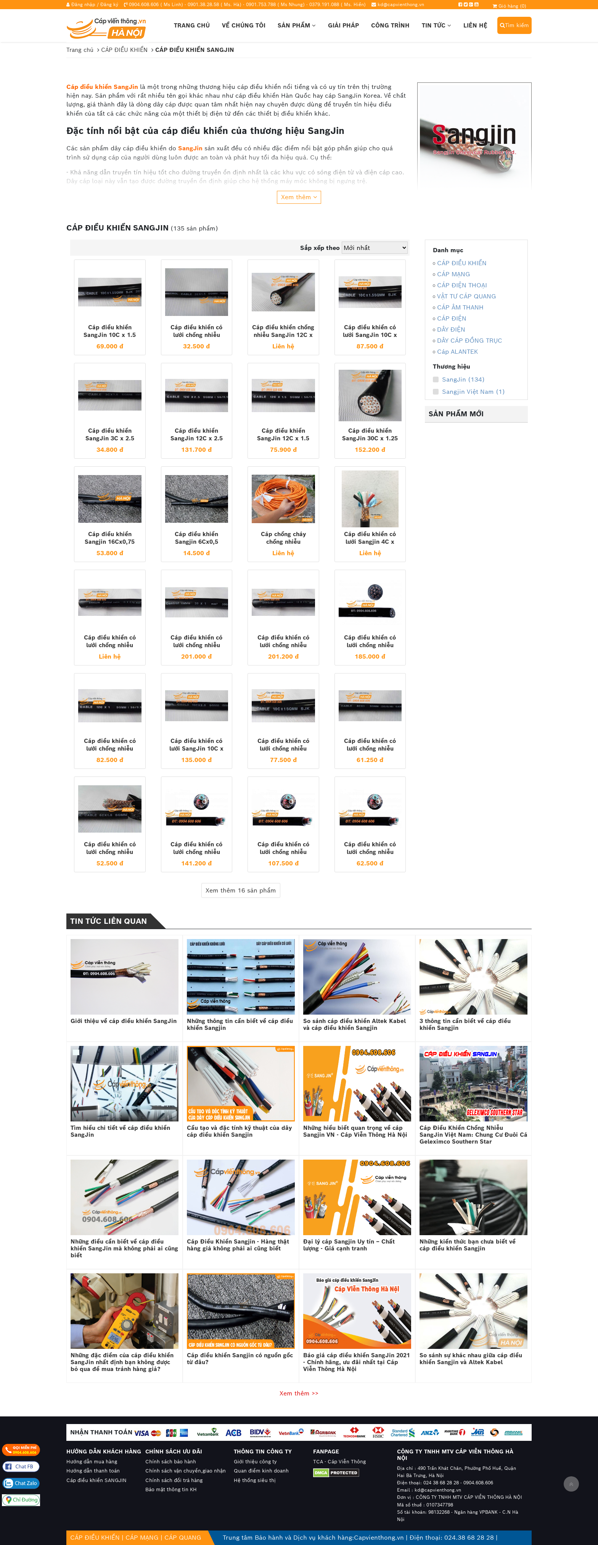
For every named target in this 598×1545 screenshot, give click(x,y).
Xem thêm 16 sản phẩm (241, 890)
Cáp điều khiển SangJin (102, 87)
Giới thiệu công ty (255, 1461)
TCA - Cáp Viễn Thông (339, 1461)
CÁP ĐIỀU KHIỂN (462, 263)
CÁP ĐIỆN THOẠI (462, 285)
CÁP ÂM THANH (460, 307)
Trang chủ (192, 25)
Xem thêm (299, 197)
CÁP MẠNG (453, 274)
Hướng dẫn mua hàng (91, 1461)
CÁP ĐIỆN (451, 318)
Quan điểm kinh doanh (261, 1471)
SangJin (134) (459, 379)
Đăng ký (109, 4)
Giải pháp (343, 25)
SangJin (190, 148)
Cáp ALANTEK (457, 352)
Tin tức (436, 25)
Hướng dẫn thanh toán (93, 1471)
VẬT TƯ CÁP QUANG (466, 296)
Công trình (390, 25)
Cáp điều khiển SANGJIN (96, 1480)
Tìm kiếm (514, 25)
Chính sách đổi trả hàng (174, 1480)
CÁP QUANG (182, 1538)
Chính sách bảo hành (170, 1461)
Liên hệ (475, 25)
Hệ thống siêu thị (255, 1480)
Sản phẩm (297, 25)
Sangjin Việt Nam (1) (469, 391)
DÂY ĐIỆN (451, 329)
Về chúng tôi (243, 25)
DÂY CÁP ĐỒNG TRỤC (469, 341)
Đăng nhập (83, 4)
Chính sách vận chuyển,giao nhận (185, 1471)
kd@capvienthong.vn (401, 4)
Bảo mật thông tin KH (171, 1489)
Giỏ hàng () (509, 6)
